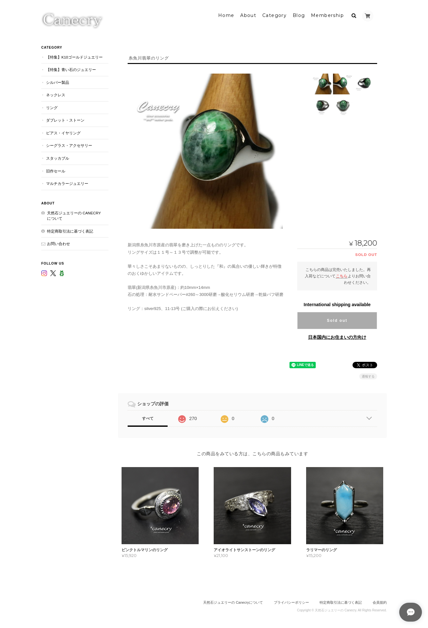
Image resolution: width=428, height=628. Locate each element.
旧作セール (55, 170)
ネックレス (55, 94)
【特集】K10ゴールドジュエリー (74, 56)
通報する (368, 376)
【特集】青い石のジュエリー (71, 69)
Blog (299, 15)
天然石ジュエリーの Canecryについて (74, 215)
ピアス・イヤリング (63, 132)
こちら (341, 275)
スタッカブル (57, 157)
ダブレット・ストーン (65, 119)
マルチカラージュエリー (67, 183)
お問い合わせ (58, 243)
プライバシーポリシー (291, 602)
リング (52, 107)
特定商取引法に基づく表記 (70, 230)
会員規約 (380, 602)
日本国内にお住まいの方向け (337, 336)
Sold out (337, 320)
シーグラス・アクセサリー (69, 145)
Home (226, 15)
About (248, 15)
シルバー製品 (57, 82)
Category (274, 15)
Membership (327, 15)
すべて (148, 418)
